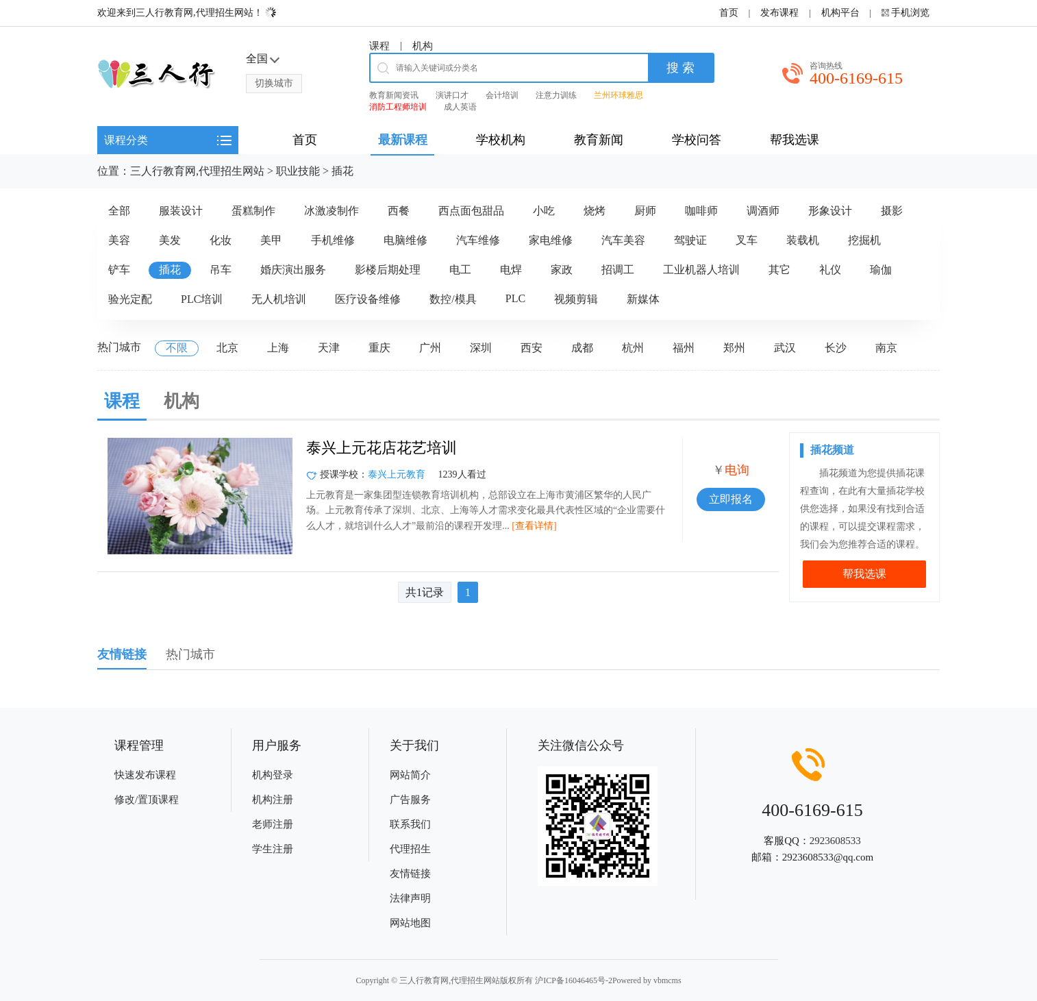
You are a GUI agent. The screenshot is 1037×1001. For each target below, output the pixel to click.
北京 (227, 348)
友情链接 (410, 873)
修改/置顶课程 (146, 799)
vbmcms (667, 980)
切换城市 (274, 83)
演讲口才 (452, 95)
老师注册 (272, 824)
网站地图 (410, 922)
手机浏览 (910, 13)
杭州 (633, 348)
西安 (531, 348)
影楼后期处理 (388, 269)
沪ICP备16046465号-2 (573, 980)
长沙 (836, 348)
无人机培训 (278, 299)
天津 (329, 348)
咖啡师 (701, 211)
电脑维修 (405, 240)
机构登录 (272, 774)
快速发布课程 (145, 774)
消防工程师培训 (398, 107)
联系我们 (410, 824)
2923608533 (835, 840)
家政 (562, 269)
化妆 (221, 240)
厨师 (645, 211)
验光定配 (130, 299)
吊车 (221, 269)
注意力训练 (556, 95)
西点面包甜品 (471, 211)
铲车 (119, 269)
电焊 (511, 269)
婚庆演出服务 (293, 269)
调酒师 (763, 211)
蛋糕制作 (253, 211)
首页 (728, 13)
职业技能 (298, 171)
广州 (430, 348)
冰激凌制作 (331, 211)
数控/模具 (452, 299)
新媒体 (643, 299)
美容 (119, 240)
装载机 (802, 240)
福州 (684, 348)
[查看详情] (534, 526)
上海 (278, 348)
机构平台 (840, 13)
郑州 (734, 348)
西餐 (399, 211)
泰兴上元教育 (396, 474)
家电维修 (551, 240)
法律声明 (410, 898)
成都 (582, 348)
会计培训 (502, 95)
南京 (886, 348)
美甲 (271, 240)
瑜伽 (881, 269)
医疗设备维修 (368, 299)
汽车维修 (478, 240)
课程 (379, 45)
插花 (342, 171)
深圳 (481, 348)
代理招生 (410, 848)
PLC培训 (202, 299)
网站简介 (410, 774)
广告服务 (410, 799)
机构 (422, 45)
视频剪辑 (576, 299)
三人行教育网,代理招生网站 (197, 171)
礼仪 (830, 269)
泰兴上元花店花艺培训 (381, 447)
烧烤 (594, 211)
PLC (515, 298)
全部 (119, 211)
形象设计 (830, 211)
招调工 (617, 269)
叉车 (747, 240)
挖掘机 (864, 240)
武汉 (785, 348)
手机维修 (333, 240)
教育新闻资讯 (393, 95)
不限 (177, 348)
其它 (779, 269)
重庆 (379, 348)
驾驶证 (690, 240)
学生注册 (272, 848)
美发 (170, 240)
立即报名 (731, 499)
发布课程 (779, 13)
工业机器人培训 (701, 269)
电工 (460, 269)
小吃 (544, 211)
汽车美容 (623, 240)
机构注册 (272, 799)
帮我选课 (864, 574)
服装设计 (181, 211)
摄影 (892, 211)
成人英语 (460, 107)
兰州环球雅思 (618, 95)
